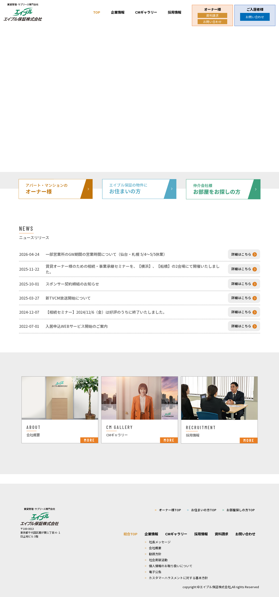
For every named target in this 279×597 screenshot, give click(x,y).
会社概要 (153, 541)
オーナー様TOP (168, 503)
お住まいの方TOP (201, 503)
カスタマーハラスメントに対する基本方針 (176, 571)
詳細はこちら (244, 254)
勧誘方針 (153, 547)
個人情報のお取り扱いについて (168, 559)
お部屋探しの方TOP (238, 503)
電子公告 (153, 565)
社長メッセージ (158, 535)
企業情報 (117, 12)
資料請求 (212, 15)
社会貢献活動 (156, 553)
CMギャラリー (146, 12)
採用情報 (174, 12)
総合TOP (130, 527)
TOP (96, 12)
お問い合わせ (212, 21)
